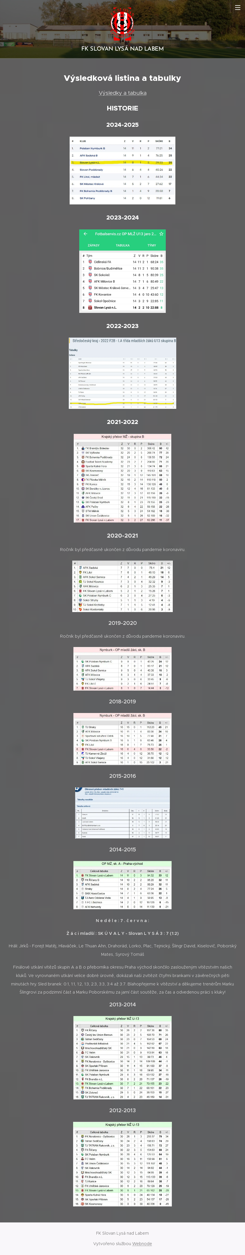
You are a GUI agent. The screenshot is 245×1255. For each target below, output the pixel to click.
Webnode (142, 1243)
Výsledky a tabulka (123, 93)
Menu (237, 7)
